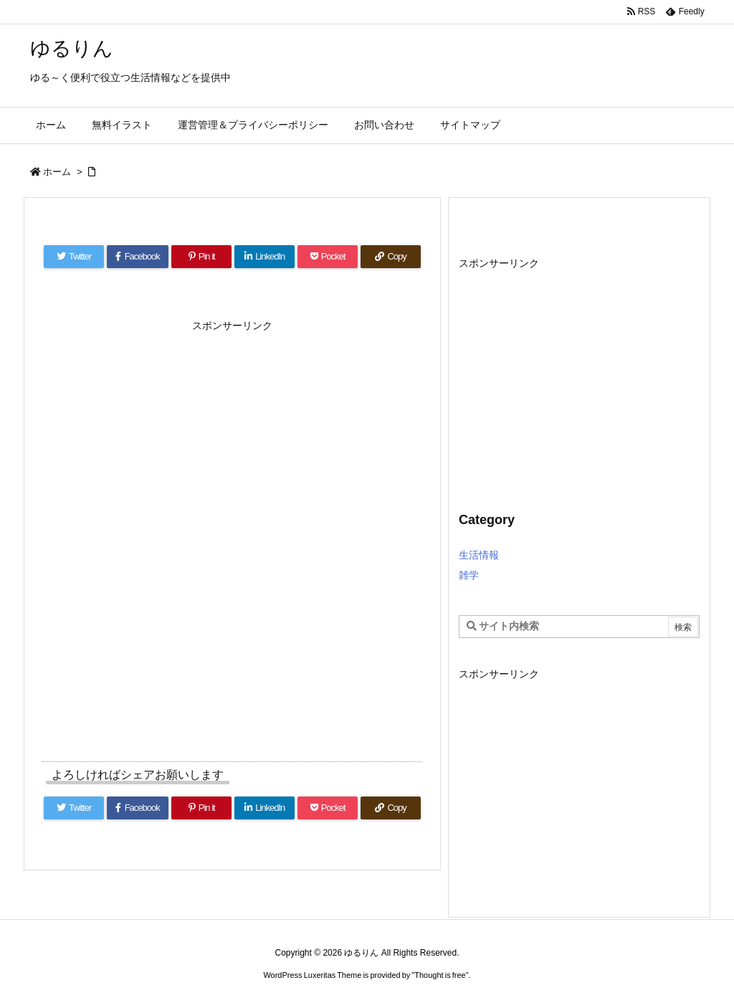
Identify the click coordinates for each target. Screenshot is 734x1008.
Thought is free (439, 975)
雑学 (469, 575)
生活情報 (479, 555)
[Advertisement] (232, 428)
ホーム (57, 171)
